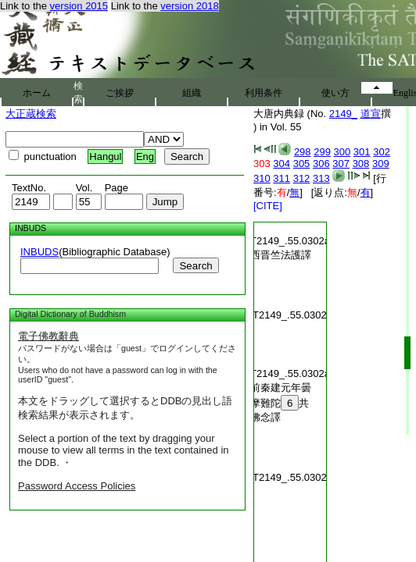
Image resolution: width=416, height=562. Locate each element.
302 (381, 152)
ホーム (37, 92)
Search (195, 266)
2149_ (343, 113)
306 (321, 163)
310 (262, 178)
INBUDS (39, 252)
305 (301, 163)
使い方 (335, 92)
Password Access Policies (76, 486)
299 (322, 152)
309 (380, 163)
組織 (191, 92)
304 (281, 163)
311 (281, 178)
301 (362, 152)
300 (342, 152)
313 (321, 178)
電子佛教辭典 (48, 336)
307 (341, 163)
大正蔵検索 (30, 113)
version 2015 (79, 6)
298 (302, 152)
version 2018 (189, 6)
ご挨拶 (120, 92)
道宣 (370, 113)
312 (301, 178)
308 (361, 163)
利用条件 (263, 92)
